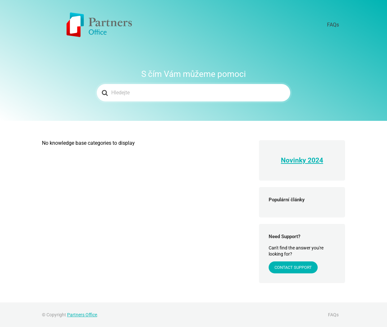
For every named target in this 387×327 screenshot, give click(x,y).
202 (313, 160)
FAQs (336, 25)
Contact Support (293, 267)
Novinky (294, 160)
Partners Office (82, 314)
